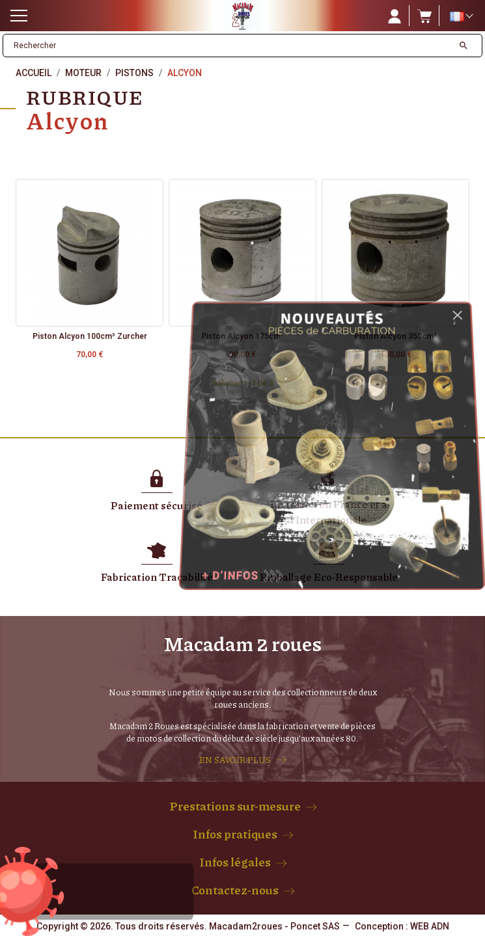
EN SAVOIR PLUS (235, 760)
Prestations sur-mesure (235, 805)
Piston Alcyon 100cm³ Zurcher (90, 336)
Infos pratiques (235, 833)
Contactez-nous (235, 889)
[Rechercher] (228, 45)
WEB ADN (429, 926)
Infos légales (235, 861)
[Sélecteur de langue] (461, 16)
